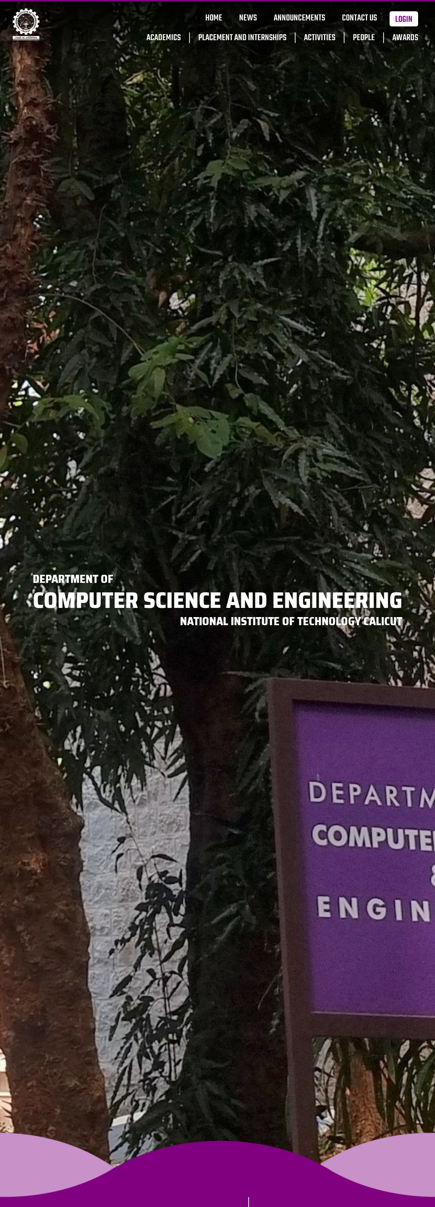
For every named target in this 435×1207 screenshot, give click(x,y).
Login (403, 19)
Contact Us (359, 18)
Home (213, 18)
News (248, 18)
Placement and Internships (242, 37)
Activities (319, 37)
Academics (164, 37)
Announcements (299, 18)
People (364, 37)
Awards (405, 37)
